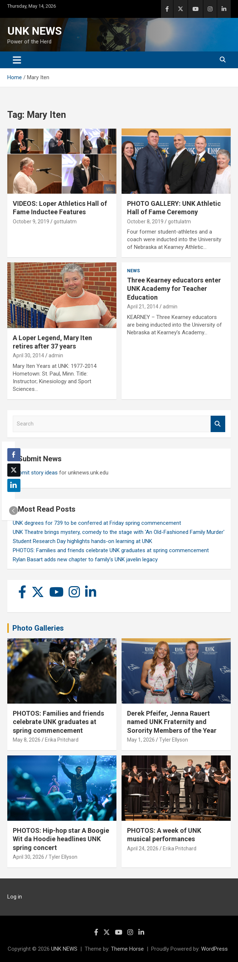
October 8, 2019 (145, 221)
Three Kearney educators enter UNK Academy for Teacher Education (174, 288)
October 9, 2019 (31, 221)
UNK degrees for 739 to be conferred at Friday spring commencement (97, 523)
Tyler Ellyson (173, 740)
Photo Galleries (38, 628)
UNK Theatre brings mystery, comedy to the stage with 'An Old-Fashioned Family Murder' (118, 532)
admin (56, 355)
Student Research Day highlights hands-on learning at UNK (82, 541)
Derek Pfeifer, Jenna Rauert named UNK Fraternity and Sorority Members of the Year (171, 721)
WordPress (214, 949)
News (133, 270)
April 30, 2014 (28, 355)
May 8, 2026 (27, 740)
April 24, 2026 (142, 848)
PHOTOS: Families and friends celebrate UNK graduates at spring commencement (111, 550)
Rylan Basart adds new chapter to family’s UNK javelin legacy (85, 559)
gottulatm (65, 221)
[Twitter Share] (13, 470)
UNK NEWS (34, 30)
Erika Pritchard (61, 740)
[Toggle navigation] (17, 59)
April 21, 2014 (142, 306)
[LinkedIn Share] (13, 485)
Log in (14, 896)
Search (218, 424)
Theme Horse (127, 949)
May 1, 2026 (141, 740)
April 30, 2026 (28, 857)
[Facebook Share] (13, 454)
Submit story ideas (35, 472)
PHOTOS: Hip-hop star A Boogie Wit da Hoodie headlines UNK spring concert (61, 839)
